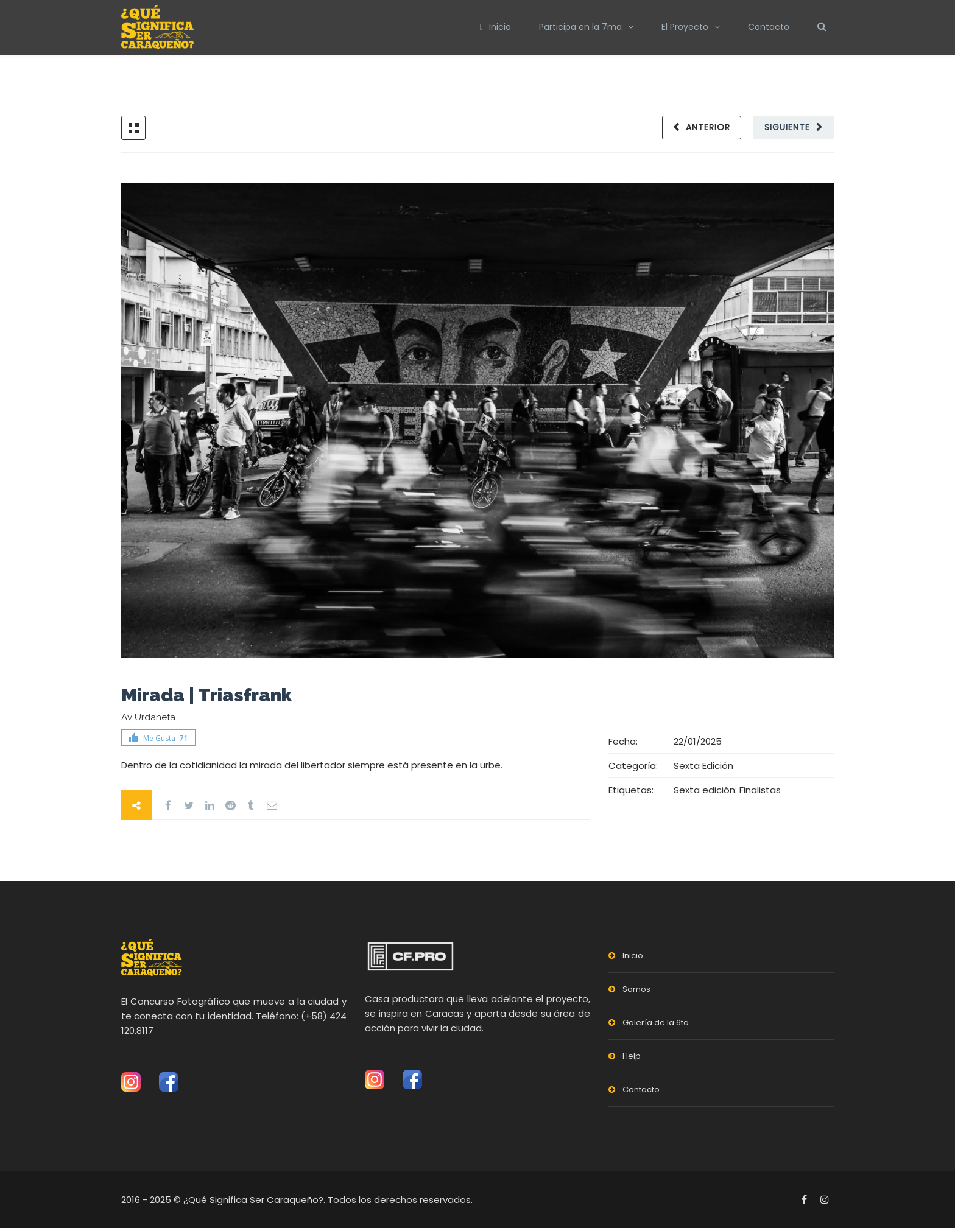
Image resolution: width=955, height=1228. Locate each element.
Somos (636, 989)
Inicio (495, 27)
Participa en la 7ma (580, 27)
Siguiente (787, 127)
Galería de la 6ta (655, 1022)
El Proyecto (684, 27)
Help (631, 1056)
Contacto (768, 27)
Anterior (708, 127)
